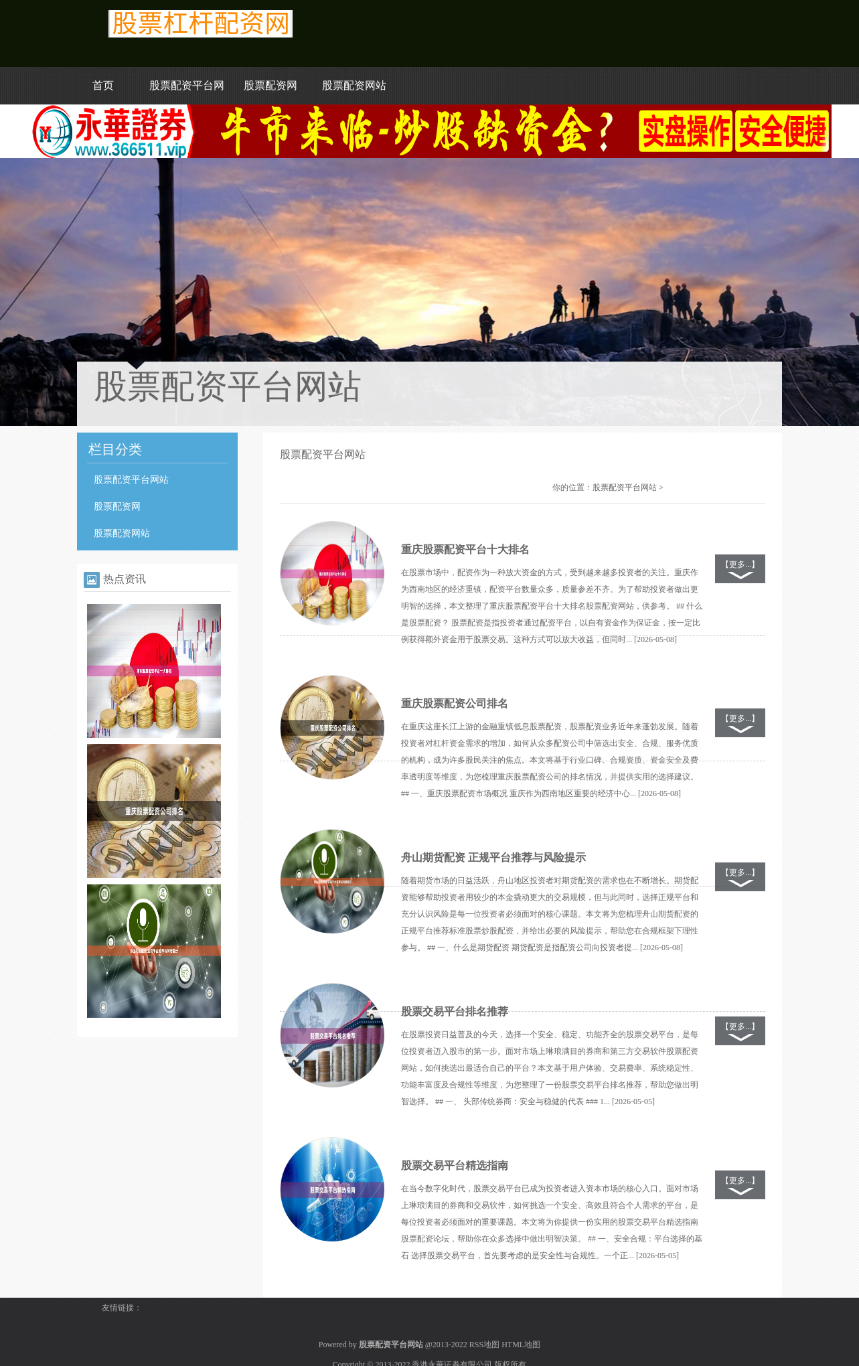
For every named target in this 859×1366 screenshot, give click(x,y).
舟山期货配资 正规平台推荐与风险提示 (493, 857)
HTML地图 (520, 1344)
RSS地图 (484, 1344)
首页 (103, 85)
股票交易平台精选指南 (454, 1165)
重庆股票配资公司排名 (454, 703)
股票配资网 (270, 85)
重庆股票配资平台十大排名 (465, 549)
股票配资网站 (354, 85)
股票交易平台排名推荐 (454, 1011)
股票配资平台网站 (131, 480)
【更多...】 (740, 564)
